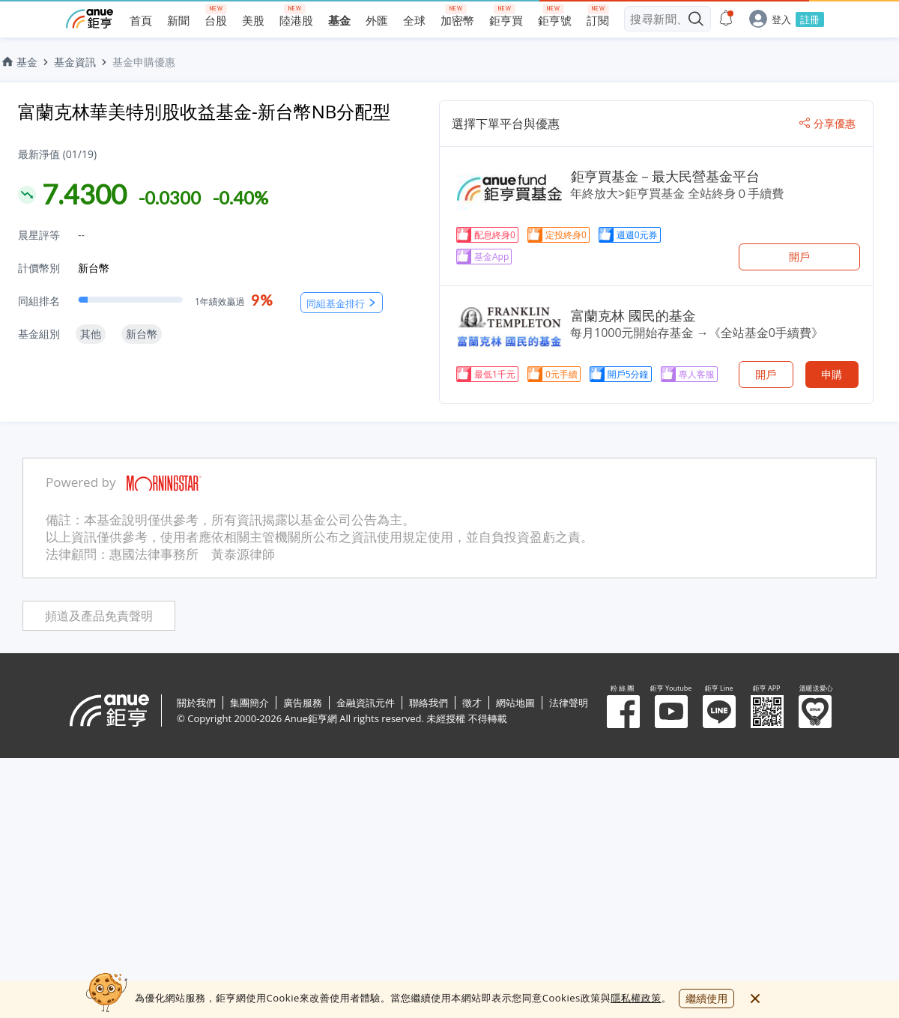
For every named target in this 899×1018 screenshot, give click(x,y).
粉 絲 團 (623, 711)
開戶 (799, 256)
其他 (90, 334)
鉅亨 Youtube (671, 711)
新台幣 (93, 268)
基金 (18, 62)
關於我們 (196, 702)
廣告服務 (302, 702)
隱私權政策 (636, 998)
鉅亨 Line (719, 711)
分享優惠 (827, 124)
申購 (831, 374)
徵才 (472, 702)
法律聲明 (568, 702)
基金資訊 (75, 62)
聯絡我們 (428, 702)
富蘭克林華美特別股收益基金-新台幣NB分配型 (204, 111)
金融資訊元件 (365, 702)
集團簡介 (249, 702)
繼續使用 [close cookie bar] (706, 998)
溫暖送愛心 (815, 711)
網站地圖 (515, 702)
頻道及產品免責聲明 (99, 616)
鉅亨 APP (767, 711)
